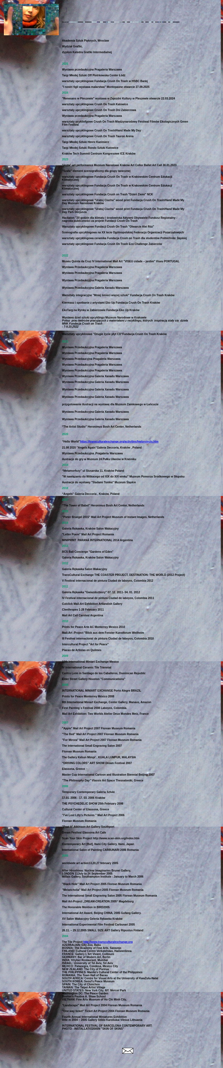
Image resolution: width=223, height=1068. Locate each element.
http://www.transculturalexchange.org (108, 941)
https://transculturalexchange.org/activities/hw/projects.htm (119, 441)
